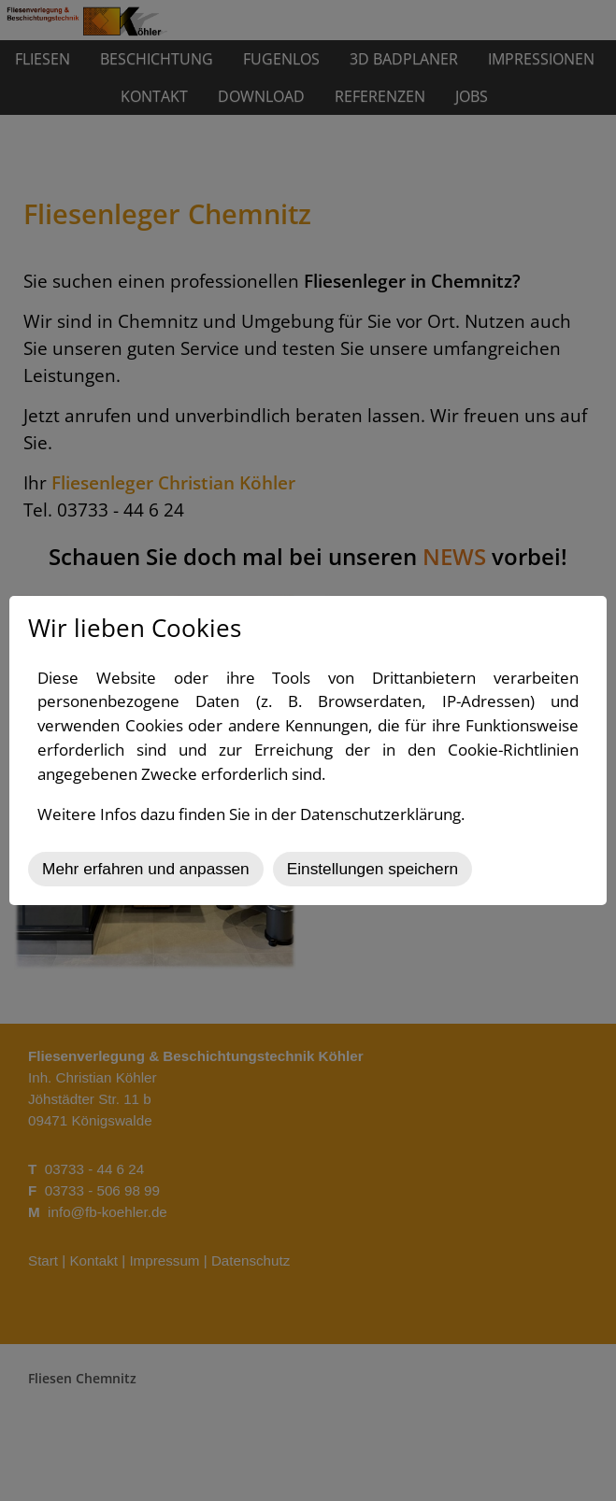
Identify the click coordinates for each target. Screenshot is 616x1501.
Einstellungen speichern (372, 868)
